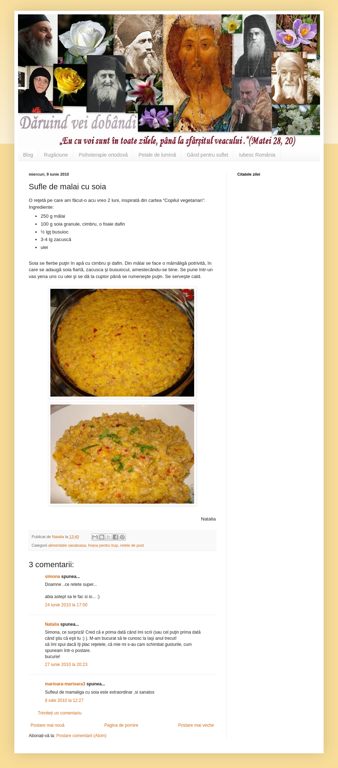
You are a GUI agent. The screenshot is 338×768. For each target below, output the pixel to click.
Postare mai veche (196, 725)
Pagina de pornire (121, 725)
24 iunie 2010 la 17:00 (66, 604)
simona (52, 576)
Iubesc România (257, 155)
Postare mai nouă (47, 725)
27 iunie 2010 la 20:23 (66, 664)
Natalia (52, 624)
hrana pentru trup (103, 545)
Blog (28, 155)
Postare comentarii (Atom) (81, 735)
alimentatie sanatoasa (67, 545)
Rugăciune (56, 155)
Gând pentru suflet (207, 155)
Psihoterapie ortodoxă (103, 155)
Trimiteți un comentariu (60, 713)
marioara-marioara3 (65, 683)
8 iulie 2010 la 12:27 (64, 700)
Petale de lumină (157, 155)
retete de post (132, 545)
